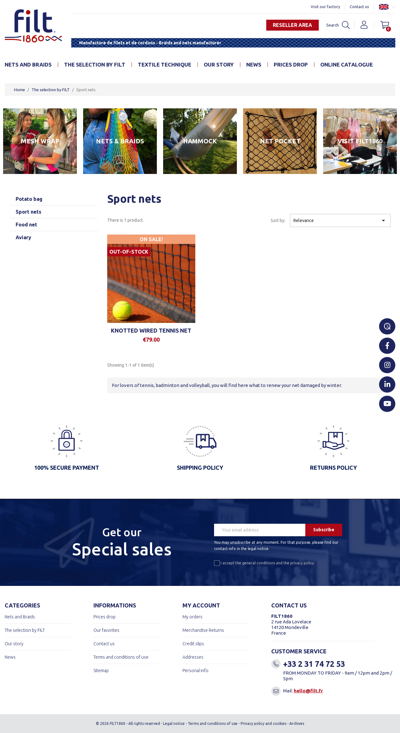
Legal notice (174, 723)
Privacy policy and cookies (263, 723)
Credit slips (193, 643)
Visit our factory (325, 6)
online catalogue (346, 64)
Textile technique (164, 64)
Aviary (23, 237)
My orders (192, 616)
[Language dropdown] (387, 6)
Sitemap (101, 670)
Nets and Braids (28, 64)
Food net (26, 224)
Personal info (195, 670)
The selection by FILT (94, 64)
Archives (296, 723)
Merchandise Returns (203, 630)
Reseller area (292, 25)
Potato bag (29, 199)
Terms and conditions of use (120, 657)
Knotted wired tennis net (151, 330)
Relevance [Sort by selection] (340, 220)
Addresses (192, 657)
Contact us (359, 6)
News (253, 64)
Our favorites (106, 630)
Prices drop (291, 64)
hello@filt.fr (308, 690)
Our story (219, 64)
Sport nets (28, 212)
